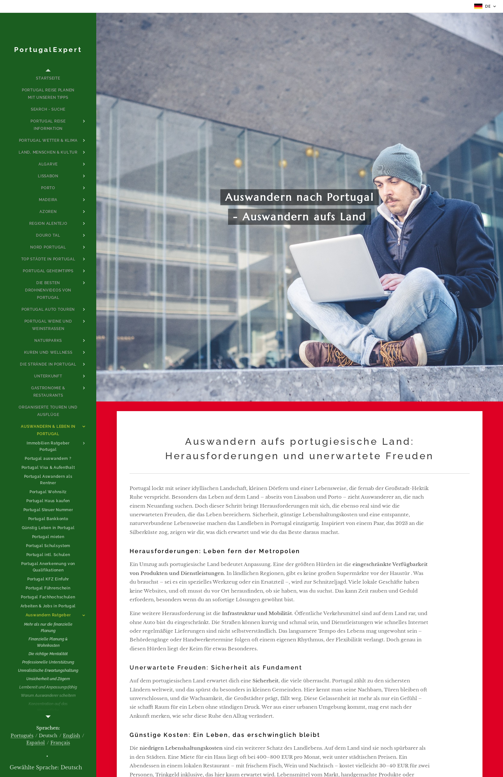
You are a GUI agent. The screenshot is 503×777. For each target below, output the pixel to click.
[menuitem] (48, 78)
